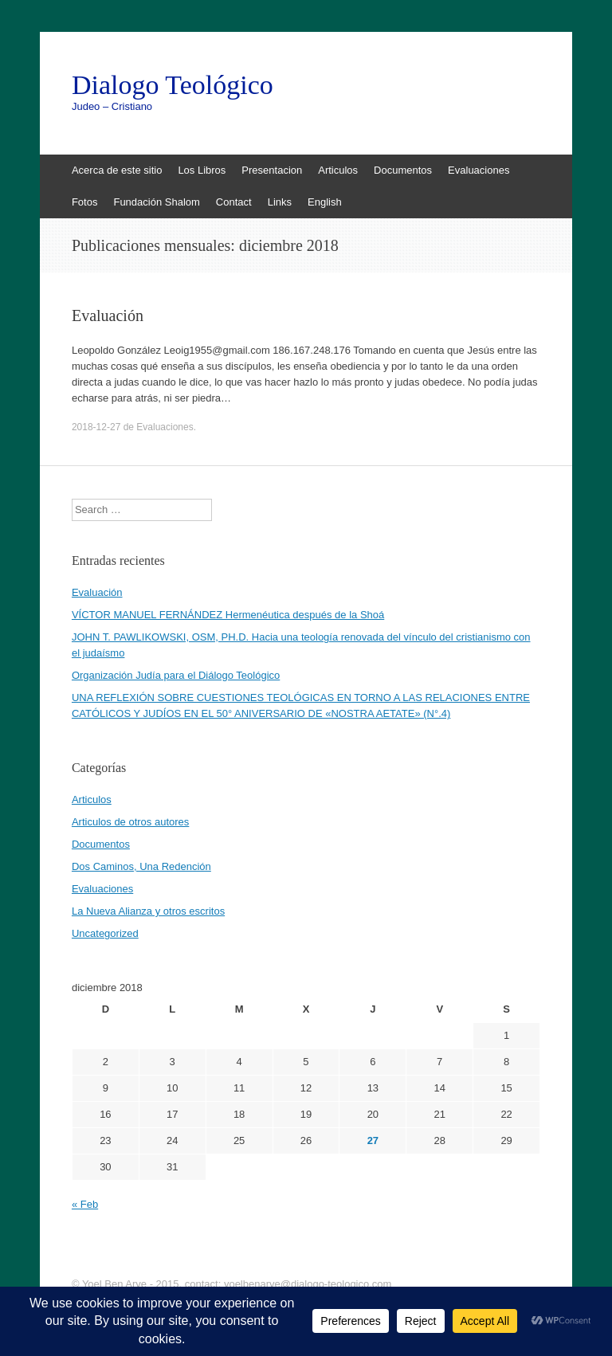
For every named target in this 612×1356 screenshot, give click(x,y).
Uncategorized (105, 933)
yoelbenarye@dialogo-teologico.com (308, 1284)
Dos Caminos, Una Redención (141, 866)
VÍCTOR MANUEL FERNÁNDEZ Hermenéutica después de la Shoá (228, 615)
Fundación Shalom (156, 202)
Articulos (338, 170)
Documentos (403, 170)
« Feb (85, 1204)
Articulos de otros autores (130, 822)
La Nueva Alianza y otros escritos (148, 911)
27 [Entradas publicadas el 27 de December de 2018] (373, 1140)
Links (280, 202)
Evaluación (107, 315)
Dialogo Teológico (172, 85)
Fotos (85, 202)
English (325, 202)
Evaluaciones (478, 170)
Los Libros (202, 170)
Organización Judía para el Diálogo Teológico (176, 675)
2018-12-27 (96, 427)
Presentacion (271, 170)
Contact (234, 202)
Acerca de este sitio (117, 170)
